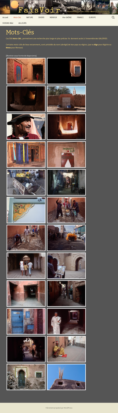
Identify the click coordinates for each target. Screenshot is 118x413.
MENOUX (53, 17)
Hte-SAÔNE (67, 17)
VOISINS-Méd (8, 23)
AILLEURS (22, 23)
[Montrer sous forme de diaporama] (21, 55)
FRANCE (80, 17)
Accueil (5, 17)
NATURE (29, 17)
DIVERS (41, 17)
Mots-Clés (17, 17)
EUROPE (92, 17)
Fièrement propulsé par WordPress (59, 408)
